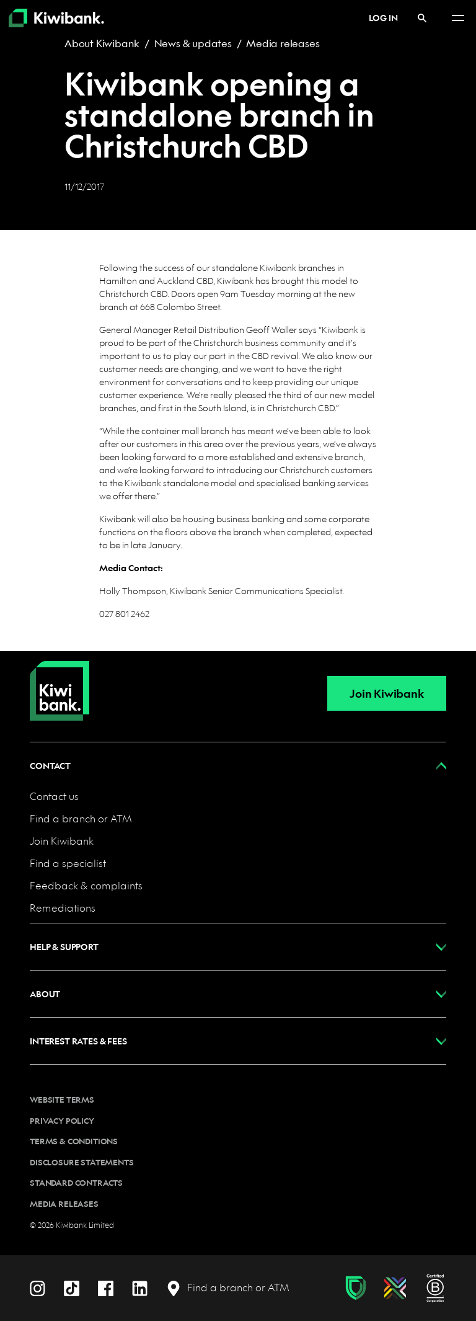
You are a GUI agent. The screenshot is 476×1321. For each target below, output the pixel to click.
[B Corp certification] (435, 1288)
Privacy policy (62, 1121)
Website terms (62, 1100)
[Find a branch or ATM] (227, 1288)
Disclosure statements (82, 1162)
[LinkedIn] (140, 1287)
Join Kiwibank (386, 694)
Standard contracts (76, 1183)
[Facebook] (105, 1287)
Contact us (54, 796)
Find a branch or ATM (81, 818)
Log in (376, 17)
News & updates (193, 43)
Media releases (282, 43)
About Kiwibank (101, 43)
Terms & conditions (74, 1141)
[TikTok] (71, 1287)
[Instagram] (37, 1287)
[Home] (59, 681)
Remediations (62, 907)
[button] (238, 765)
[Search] (422, 17)
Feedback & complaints (86, 885)
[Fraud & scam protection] (355, 1288)
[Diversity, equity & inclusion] (395, 1288)
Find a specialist (68, 863)
